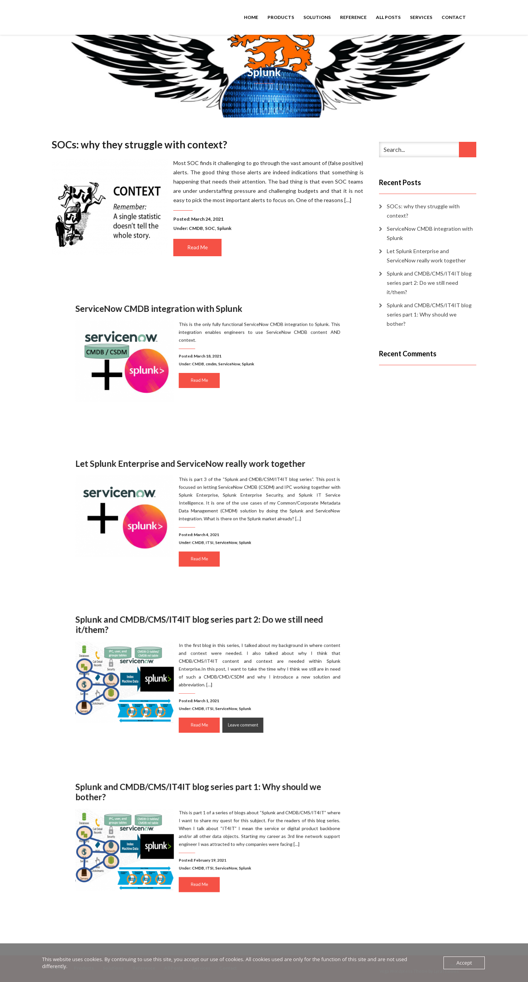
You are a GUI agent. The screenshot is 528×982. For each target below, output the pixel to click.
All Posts (388, 17)
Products (280, 17)
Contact (454, 17)
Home (251, 17)
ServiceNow (224, 363)
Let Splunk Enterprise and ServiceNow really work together (195, 476)
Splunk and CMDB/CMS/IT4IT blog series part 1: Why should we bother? (201, 804)
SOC (210, 228)
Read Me (198, 247)
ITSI (209, 536)
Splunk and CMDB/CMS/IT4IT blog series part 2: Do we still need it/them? (201, 637)
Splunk (224, 228)
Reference (353, 17)
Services (421, 17)
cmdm (210, 363)
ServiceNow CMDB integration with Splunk (171, 321)
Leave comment (234, 713)
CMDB (196, 228)
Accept (464, 962)
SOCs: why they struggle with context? (139, 144)
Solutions (317, 17)
